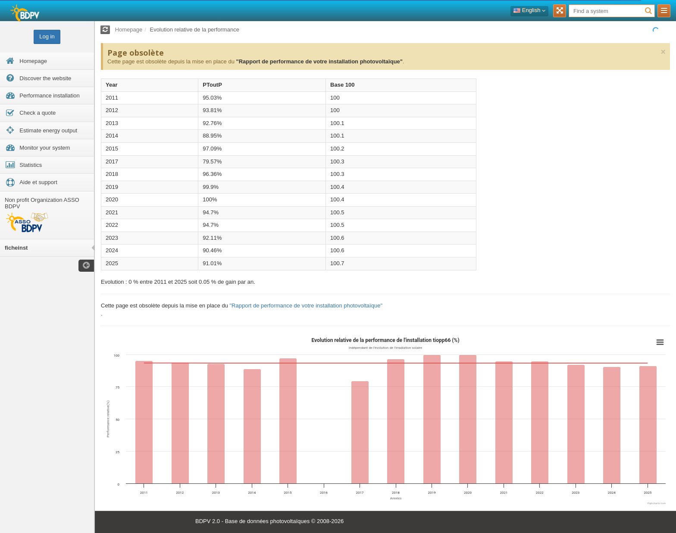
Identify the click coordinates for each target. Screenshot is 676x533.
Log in (46, 36)
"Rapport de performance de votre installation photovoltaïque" (319, 61)
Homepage (129, 29)
